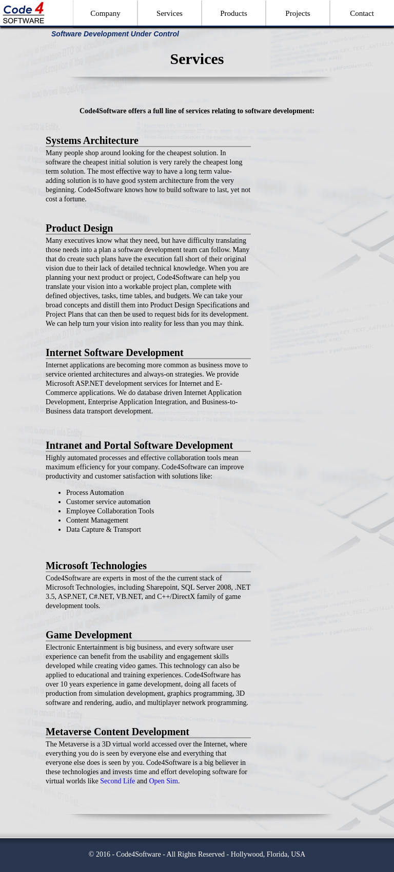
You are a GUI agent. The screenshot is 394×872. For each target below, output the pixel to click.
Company (105, 13)
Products (233, 13)
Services (169, 13)
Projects (297, 13)
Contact (362, 13)
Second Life (117, 781)
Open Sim (163, 781)
